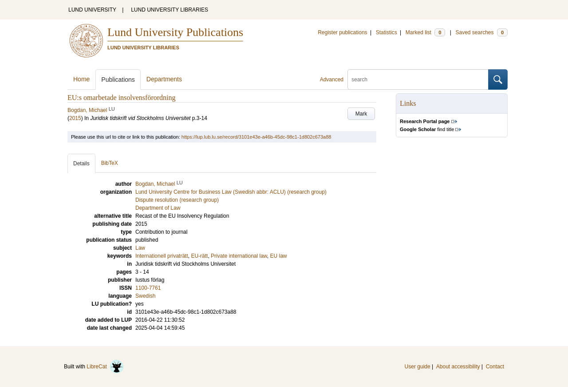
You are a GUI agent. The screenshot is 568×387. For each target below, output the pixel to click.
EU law (278, 256)
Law (140, 248)
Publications (118, 79)
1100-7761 (148, 288)
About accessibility (458, 366)
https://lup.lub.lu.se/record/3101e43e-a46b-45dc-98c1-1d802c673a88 (256, 137)
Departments (164, 79)
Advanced (331, 79)
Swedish (145, 296)
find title (427, 129)
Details (81, 163)
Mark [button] (361, 114)
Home (81, 79)
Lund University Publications (175, 32)
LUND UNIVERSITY (92, 10)
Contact (495, 366)
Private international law (239, 256)
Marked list (425, 32)
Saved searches (481, 32)
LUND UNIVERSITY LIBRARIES (169, 10)
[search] (418, 79)
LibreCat (105, 366)
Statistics (386, 32)
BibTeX (109, 163)
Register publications (342, 32)
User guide (417, 366)
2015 (75, 118)
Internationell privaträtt (161, 256)
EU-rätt (199, 256)
